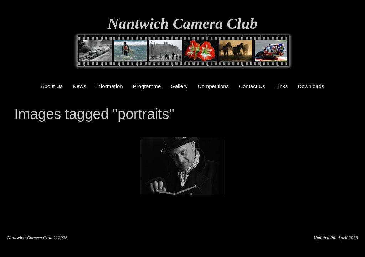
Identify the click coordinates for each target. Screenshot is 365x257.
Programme (147, 86)
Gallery (179, 86)
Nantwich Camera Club (183, 23)
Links (281, 86)
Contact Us (252, 86)
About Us (52, 86)
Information (109, 86)
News (79, 86)
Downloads (311, 86)
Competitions (213, 86)
